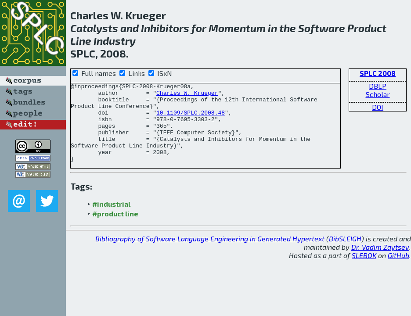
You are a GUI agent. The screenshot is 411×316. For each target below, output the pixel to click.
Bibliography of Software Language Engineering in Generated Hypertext (209, 254)
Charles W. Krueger (187, 95)
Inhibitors (165, 28)
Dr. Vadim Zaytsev (380, 263)
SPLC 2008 (378, 73)
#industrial (111, 219)
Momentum (237, 28)
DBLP (377, 86)
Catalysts (94, 28)
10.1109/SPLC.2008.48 (190, 119)
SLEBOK (364, 271)
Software (321, 28)
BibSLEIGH (345, 254)
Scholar (378, 94)
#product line (115, 229)
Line (80, 40)
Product (366, 28)
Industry (115, 40)
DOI (377, 107)
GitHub (398, 271)
